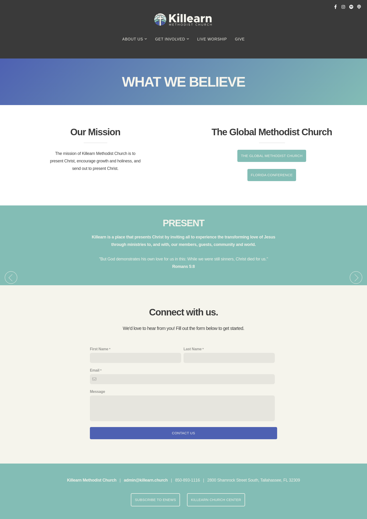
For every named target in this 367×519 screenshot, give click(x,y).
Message (97, 392)
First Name (99, 349)
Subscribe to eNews (155, 500)
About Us (134, 39)
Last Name (193, 349)
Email (94, 370)
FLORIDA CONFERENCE (272, 175)
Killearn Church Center (216, 500)
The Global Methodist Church (271, 156)
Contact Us (183, 433)
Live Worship (212, 39)
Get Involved (172, 39)
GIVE (240, 39)
